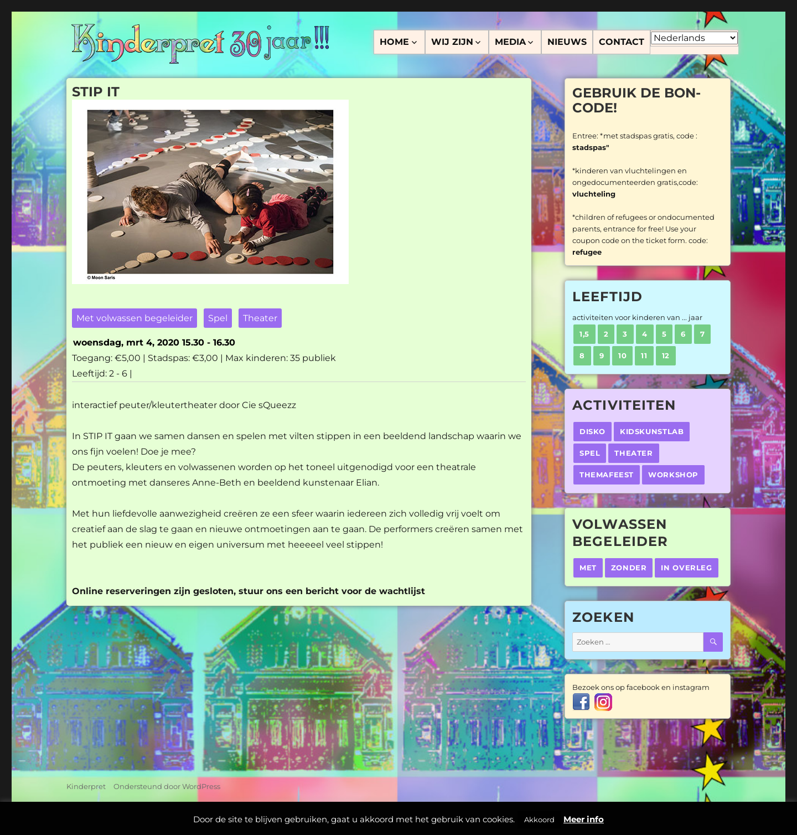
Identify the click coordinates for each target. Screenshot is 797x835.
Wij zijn (452, 42)
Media (510, 42)
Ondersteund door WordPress (166, 786)
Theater (260, 318)
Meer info (583, 819)
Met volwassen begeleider (134, 318)
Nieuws (567, 42)
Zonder (629, 567)
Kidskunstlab (652, 431)
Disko (592, 431)
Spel (217, 318)
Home (394, 42)
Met (588, 567)
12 (666, 355)
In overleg (686, 567)
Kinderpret (86, 786)
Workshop (673, 474)
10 (622, 355)
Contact (621, 42)
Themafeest (606, 474)
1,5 (584, 333)
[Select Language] (694, 38)
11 (644, 355)
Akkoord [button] (539, 819)
